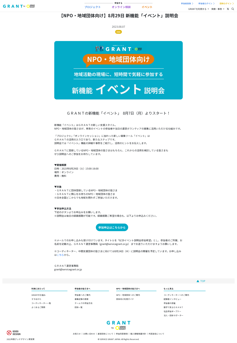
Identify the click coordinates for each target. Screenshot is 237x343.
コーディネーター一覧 (41, 303)
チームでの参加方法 (83, 303)
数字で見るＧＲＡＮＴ (173, 307)
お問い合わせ (89, 333)
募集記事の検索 (81, 299)
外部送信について (156, 333)
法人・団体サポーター (173, 315)
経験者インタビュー (172, 299)
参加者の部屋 (169, 303)
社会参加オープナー (172, 311)
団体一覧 (79, 307)
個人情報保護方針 (138, 333)
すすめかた (36, 299)
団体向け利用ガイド (125, 299)
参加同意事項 (122, 333)
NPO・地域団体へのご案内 (128, 295)
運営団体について (105, 333)
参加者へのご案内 (82, 295)
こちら (60, 255)
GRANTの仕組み (38, 295)
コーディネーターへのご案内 (176, 295)
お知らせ (77, 333)
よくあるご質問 (38, 307)
